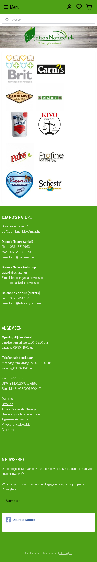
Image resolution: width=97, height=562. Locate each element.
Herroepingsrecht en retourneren (21, 414)
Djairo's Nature (20, 520)
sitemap (63, 553)
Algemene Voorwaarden (16, 419)
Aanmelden (13, 500)
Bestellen (7, 403)
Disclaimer (8, 429)
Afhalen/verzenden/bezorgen (20, 409)
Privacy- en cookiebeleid (16, 424)
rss (70, 553)
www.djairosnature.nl (15, 272)
